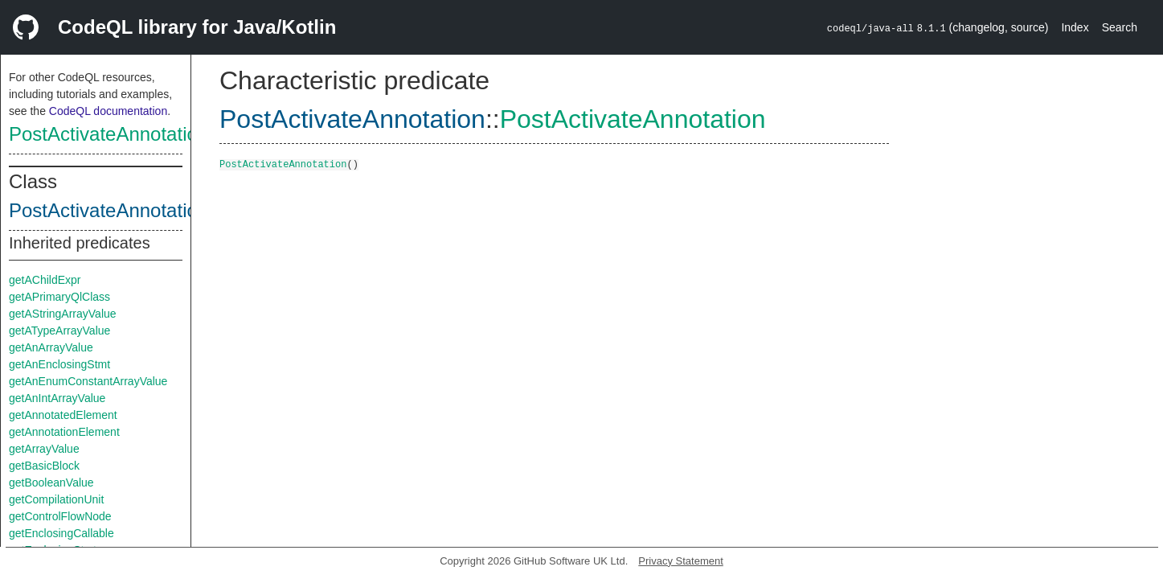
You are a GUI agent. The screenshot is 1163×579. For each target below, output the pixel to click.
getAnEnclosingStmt (59, 364)
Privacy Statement (680, 561)
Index (1074, 27)
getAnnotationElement (64, 431)
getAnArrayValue (51, 347)
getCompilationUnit (56, 499)
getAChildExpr (45, 279)
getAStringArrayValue (63, 313)
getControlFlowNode (60, 516)
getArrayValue (44, 448)
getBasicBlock (44, 465)
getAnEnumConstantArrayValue (88, 381)
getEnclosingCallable (61, 533)
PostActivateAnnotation (108, 134)
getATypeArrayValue (59, 330)
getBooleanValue (51, 482)
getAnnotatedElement (63, 415)
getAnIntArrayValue (57, 398)
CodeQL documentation (108, 111)
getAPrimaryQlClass (59, 296)
